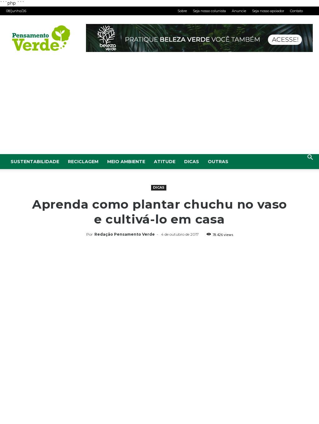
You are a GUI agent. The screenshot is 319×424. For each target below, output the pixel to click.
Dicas (191, 161)
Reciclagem (83, 161)
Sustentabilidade (35, 161)
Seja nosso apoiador (268, 11)
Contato (296, 11)
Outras (218, 161)
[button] (309, 158)
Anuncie (239, 11)
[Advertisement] (159, 107)
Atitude (164, 161)
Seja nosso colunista (209, 11)
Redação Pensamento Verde (124, 234)
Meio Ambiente (126, 161)
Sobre (182, 11)
